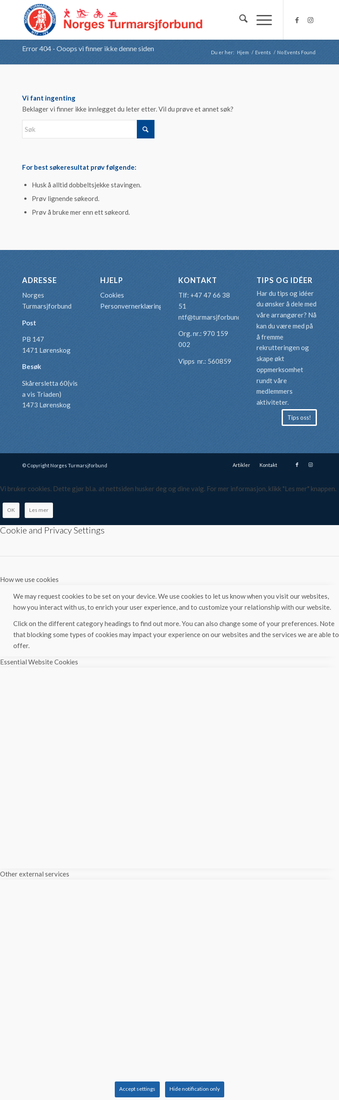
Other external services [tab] (34, 874)
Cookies (112, 295)
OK (11, 510)
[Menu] (260, 20)
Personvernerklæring (131, 306)
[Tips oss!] (299, 417)
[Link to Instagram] (310, 19)
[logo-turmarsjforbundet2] (113, 20)
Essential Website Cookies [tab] (39, 662)
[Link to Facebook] (297, 19)
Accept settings (137, 1088)
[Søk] (239, 20)
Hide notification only (195, 1088)
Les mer (39, 510)
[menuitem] (239, 20)
